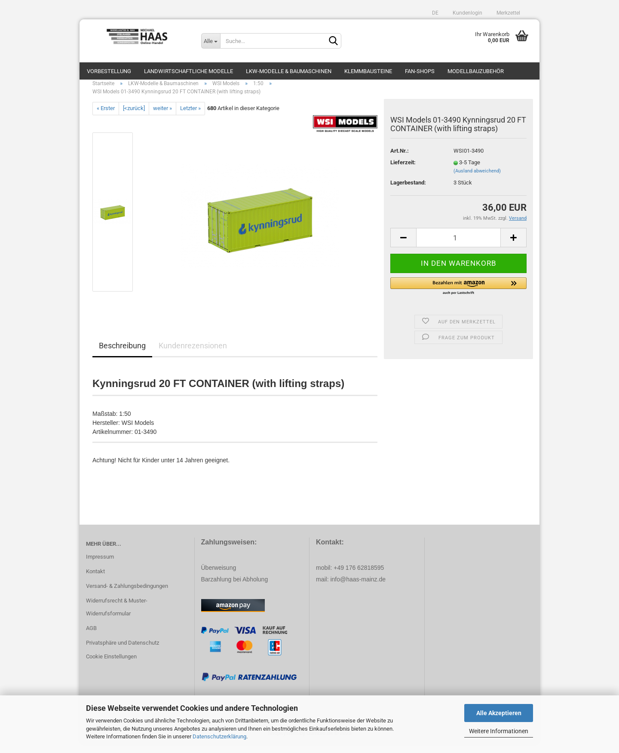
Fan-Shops (420, 71)
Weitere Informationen (498, 731)
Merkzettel (507, 13)
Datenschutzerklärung (219, 736)
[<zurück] (134, 117)
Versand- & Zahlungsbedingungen (127, 594)
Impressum (100, 565)
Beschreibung (122, 354)
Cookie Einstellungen (111, 665)
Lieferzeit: (403, 171)
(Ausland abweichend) (477, 179)
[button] (458, 295)
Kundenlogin (466, 13)
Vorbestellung (109, 71)
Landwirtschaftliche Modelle (188, 71)
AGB (91, 636)
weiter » (162, 117)
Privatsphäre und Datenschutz (122, 651)
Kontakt (95, 580)
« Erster (106, 117)
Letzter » (190, 117)
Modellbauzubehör (475, 71)
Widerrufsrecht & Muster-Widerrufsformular (116, 615)
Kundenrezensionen (193, 354)
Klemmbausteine (368, 71)
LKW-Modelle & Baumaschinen (288, 71)
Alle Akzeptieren (498, 713)
